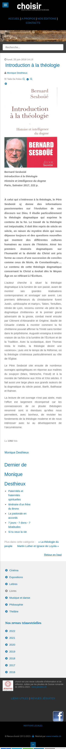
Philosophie (16, 604)
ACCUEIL (14, 18)
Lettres (13, 583)
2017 (12, 665)
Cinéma (13, 570)
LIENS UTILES (20, 698)
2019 (12, 651)
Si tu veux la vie (17, 531)
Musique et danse (19, 597)
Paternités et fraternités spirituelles (15, 495)
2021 (12, 637)
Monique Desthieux (17, 73)
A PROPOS (28, 18)
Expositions (16, 577)
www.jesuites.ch (39, 687)
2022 (12, 630)
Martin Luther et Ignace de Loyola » (38, 546)
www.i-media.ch (53, 736)
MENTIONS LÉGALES (33, 726)
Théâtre (13, 611)
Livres (12, 590)
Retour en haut (53, 554)
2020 (12, 644)
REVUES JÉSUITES (43, 698)
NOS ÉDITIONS (46, 18)
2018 (12, 658)
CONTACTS (33, 22)
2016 (12, 672)
